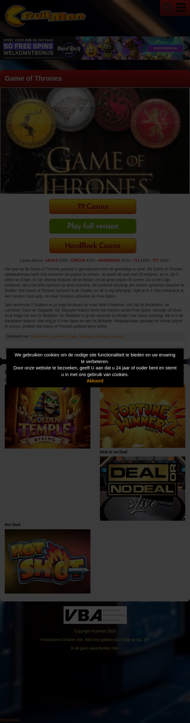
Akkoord (95, 380)
